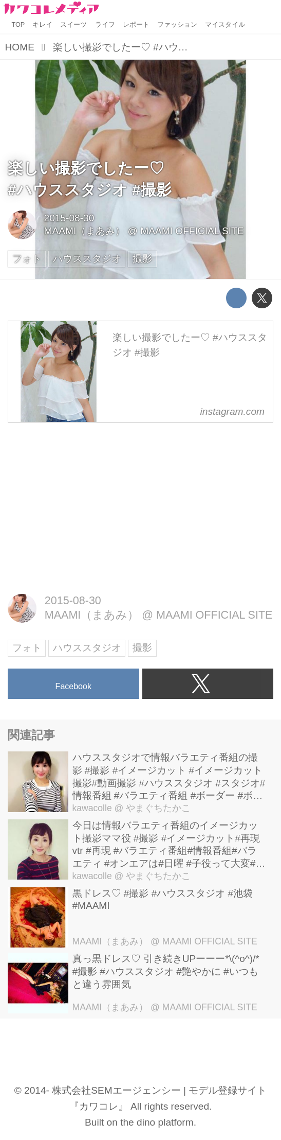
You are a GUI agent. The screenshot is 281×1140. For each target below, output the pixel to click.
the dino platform (156, 1122)
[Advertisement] (140, 506)
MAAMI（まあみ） (84, 230)
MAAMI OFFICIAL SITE (191, 230)
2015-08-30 (69, 218)
